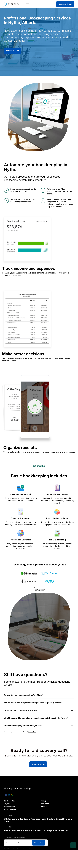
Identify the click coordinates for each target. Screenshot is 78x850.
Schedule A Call (65, 4)
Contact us (32, 732)
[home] (11, 4)
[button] (26, 4)
